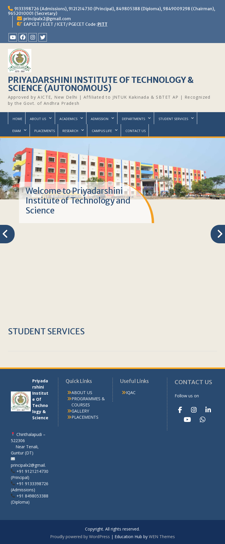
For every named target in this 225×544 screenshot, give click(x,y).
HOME (17, 119)
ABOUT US (38, 119)
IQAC (131, 392)
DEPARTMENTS (133, 119)
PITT (103, 24)
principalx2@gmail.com (47, 18)
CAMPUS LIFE (102, 131)
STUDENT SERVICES (173, 119)
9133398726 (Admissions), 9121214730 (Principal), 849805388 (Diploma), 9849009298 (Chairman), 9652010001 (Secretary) (111, 11)
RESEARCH (70, 131)
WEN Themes (162, 536)
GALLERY (80, 411)
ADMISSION (99, 119)
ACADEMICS (68, 119)
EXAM (16, 131)
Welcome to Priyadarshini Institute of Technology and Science (77, 201)
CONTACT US (135, 131)
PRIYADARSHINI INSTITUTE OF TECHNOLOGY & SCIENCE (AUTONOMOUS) (101, 84)
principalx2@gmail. (28, 465)
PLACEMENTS (44, 131)
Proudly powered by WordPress (80, 536)
